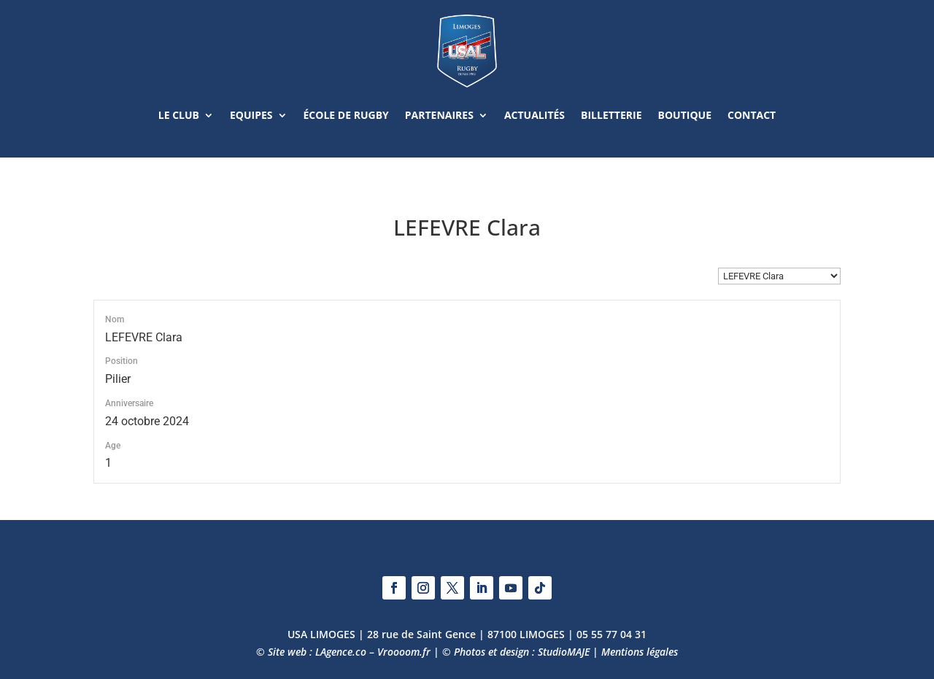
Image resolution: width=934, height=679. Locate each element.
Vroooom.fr (404, 652)
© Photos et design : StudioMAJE (516, 652)
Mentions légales (639, 652)
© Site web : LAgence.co (311, 652)
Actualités (534, 115)
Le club (178, 115)
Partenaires (439, 115)
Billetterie (611, 115)
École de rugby (346, 115)
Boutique (684, 115)
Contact (751, 115)
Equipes (251, 115)
